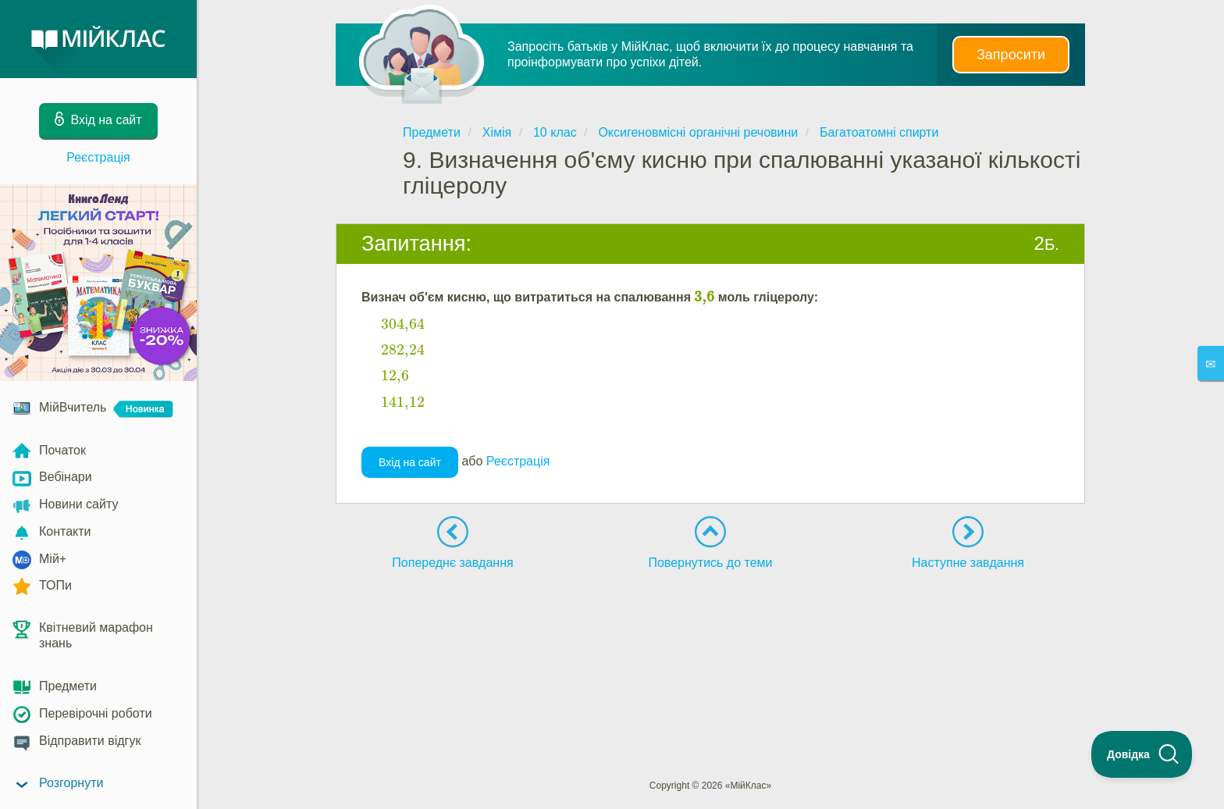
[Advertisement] (710, 625)
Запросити (1010, 54)
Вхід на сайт (410, 462)
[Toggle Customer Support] (1142, 754)
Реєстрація (98, 157)
